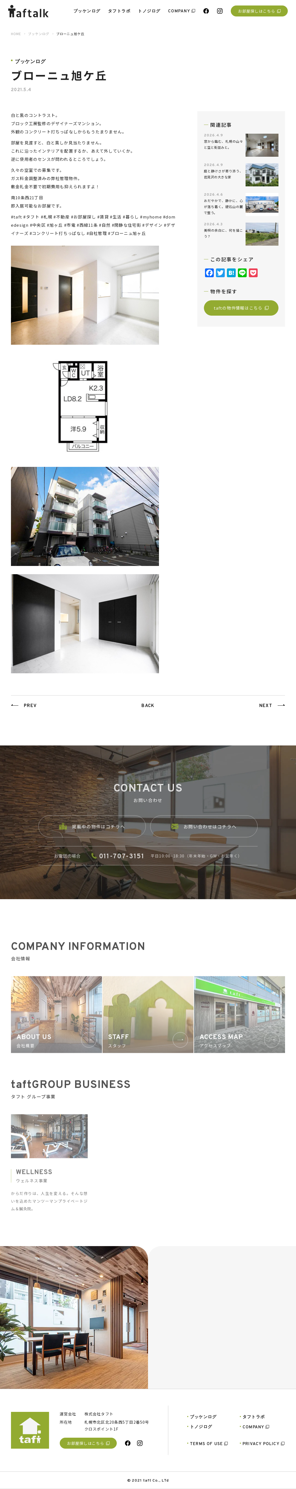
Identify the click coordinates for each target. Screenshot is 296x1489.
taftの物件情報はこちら (241, 308)
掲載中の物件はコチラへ (92, 833)
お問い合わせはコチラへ (204, 833)
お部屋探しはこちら (259, 11)
